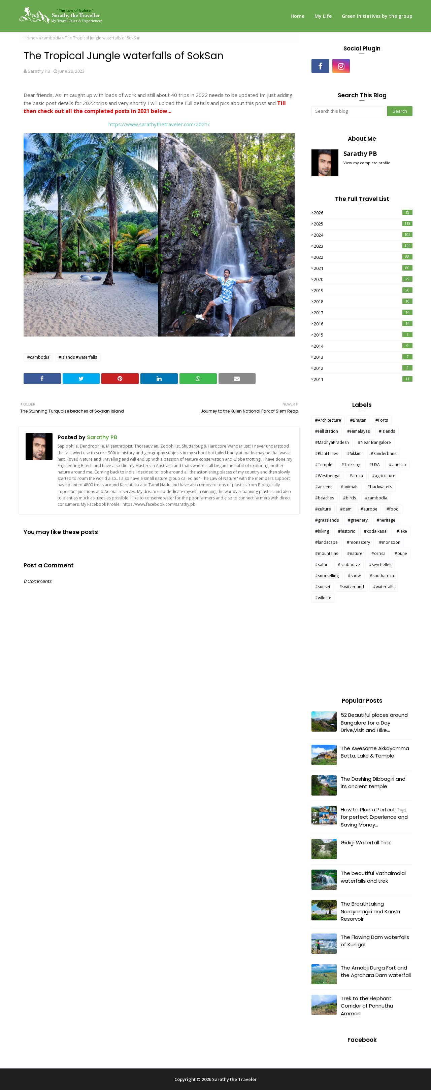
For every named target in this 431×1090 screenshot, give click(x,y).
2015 (363, 335)
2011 (363, 379)
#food (393, 509)
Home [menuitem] (297, 16)
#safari (322, 564)
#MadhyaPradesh (332, 442)
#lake (402, 531)
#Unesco (397, 464)
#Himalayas (358, 431)
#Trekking (350, 464)
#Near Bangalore (374, 442)
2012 (363, 368)
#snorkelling (327, 575)
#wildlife (323, 598)
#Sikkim (354, 453)
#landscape (326, 542)
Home (29, 38)
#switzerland (351, 587)
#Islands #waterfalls (78, 357)
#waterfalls (383, 587)
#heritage (386, 520)
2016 (363, 324)
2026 (363, 213)
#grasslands (327, 520)
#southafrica (382, 575)
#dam (346, 509)
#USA (374, 464)
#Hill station (326, 431)
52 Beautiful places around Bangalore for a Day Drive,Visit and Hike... (374, 722)
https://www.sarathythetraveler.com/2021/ (159, 124)
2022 (363, 257)
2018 (363, 301)
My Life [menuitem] (323, 16)
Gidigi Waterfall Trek (366, 842)
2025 (363, 224)
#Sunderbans (383, 453)
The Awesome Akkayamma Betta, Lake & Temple (375, 752)
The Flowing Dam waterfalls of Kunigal (375, 941)
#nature (354, 553)
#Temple (323, 464)
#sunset (322, 587)
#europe (369, 509)
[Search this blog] (349, 111)
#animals (349, 487)
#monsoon (389, 542)
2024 (363, 235)
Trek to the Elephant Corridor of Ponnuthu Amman (367, 1006)
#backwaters (379, 487)
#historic (346, 531)
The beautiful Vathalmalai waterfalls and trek (373, 877)
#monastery (358, 542)
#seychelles (380, 564)
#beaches (324, 498)
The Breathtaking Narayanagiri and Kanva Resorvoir (370, 911)
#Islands (387, 431)
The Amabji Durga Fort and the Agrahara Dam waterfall (376, 971)
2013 (363, 357)
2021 (363, 268)
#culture (323, 509)
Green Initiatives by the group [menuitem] (377, 16)
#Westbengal (327, 476)
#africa (356, 476)
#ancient (323, 487)
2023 (363, 246)
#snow (354, 575)
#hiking (322, 531)
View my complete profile (366, 162)
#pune (401, 553)
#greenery (358, 520)
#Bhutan (358, 420)
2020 (363, 279)
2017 (363, 313)
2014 (363, 346)
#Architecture (328, 420)
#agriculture (383, 476)
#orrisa (378, 553)
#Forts (381, 420)
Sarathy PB (39, 71)
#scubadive (349, 564)
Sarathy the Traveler (234, 1079)
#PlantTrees (326, 453)
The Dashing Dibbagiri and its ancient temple (373, 782)
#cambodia (50, 38)
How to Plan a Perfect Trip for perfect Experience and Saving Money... (374, 817)
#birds (349, 498)
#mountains (326, 553)
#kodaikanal (376, 531)
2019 (363, 290)
